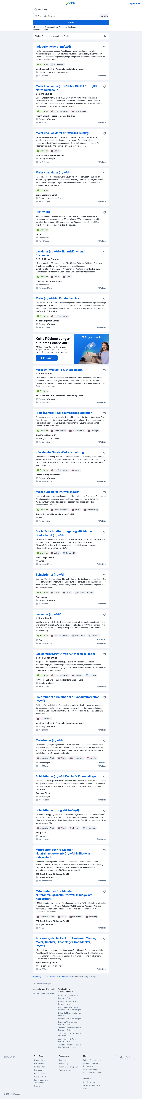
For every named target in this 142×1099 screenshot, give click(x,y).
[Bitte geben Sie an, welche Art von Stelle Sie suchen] (71, 9)
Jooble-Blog (63, 1063)
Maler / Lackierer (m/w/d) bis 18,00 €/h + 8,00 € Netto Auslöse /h (67, 88)
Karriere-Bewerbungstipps (68, 1067)
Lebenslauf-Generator (91, 1085)
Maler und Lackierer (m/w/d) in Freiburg (62, 133)
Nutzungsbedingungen (91, 1069)
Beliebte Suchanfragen (44, 984)
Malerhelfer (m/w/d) (49, 740)
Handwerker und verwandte (43, 993)
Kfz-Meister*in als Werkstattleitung (60, 452)
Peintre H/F (43, 212)
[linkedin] (134, 1057)
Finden (71, 22)
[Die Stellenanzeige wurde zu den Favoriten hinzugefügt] (104, 46)
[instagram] (120, 1057)
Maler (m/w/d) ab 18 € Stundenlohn (59, 369)
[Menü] (3, 3)
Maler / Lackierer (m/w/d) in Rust (57, 492)
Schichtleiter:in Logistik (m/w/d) (57, 810)
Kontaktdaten (39, 1067)
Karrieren (37, 1086)
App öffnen (135, 3)
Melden (101, 75)
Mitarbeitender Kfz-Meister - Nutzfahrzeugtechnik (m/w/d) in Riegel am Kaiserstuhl (64, 853)
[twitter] (127, 1057)
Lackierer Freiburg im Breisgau (69, 1019)
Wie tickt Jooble (40, 1077)
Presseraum (38, 1070)
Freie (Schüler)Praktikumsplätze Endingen (64, 413)
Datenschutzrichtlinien (92, 1073)
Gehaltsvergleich (89, 1082)
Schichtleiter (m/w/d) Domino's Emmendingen (66, 776)
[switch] (105, 36)
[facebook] (114, 1057)
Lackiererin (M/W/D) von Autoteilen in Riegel (65, 654)
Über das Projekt (40, 1060)
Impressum (87, 1079)
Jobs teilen (63, 1060)
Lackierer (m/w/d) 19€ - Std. (54, 614)
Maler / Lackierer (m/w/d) (53, 172)
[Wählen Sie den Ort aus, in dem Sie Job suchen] (71, 16)
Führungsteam (39, 1073)
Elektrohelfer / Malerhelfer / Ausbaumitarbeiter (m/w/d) (67, 698)
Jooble (17, 1094)
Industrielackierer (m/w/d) (53, 46)
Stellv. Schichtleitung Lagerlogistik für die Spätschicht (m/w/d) (64, 533)
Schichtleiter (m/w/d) (50, 574)
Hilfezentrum (39, 1063)
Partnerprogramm (65, 1070)
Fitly (84, 1089)
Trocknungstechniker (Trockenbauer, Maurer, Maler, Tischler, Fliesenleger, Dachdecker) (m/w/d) (66, 942)
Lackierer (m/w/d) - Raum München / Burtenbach (60, 253)
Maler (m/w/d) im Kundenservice (57, 298)
